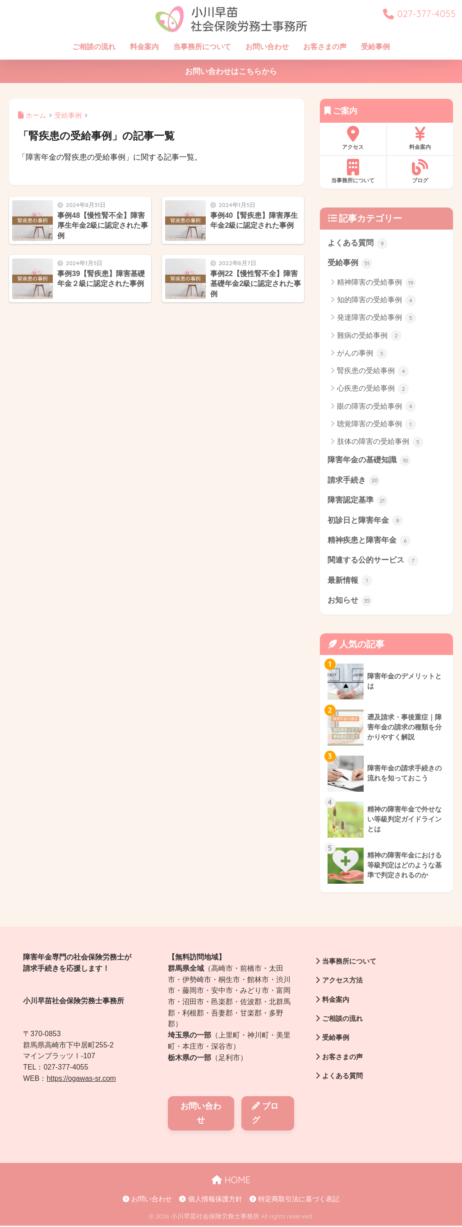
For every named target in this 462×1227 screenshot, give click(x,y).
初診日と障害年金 (365, 521)
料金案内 (144, 47)
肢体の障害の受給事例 (380, 442)
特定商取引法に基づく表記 (294, 1200)
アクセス (353, 138)
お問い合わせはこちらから (231, 71)
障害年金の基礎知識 (369, 461)
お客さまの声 (324, 47)
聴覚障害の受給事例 (376, 424)
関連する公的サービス (373, 561)
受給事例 (375, 47)
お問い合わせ (267, 47)
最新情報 (350, 582)
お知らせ (350, 602)
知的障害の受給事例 (376, 300)
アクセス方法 (340, 982)
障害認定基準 (358, 501)
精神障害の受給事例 (376, 282)
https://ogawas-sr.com (81, 1080)
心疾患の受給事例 (373, 389)
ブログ (419, 171)
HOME (231, 1181)
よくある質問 (358, 243)
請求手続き (354, 480)
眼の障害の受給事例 (376, 406)
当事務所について (202, 47)
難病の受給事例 (369, 336)
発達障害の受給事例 (376, 318)
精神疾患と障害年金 (369, 541)
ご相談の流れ (94, 47)
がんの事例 (362, 353)
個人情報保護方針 (210, 1200)
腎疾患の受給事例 (373, 371)
